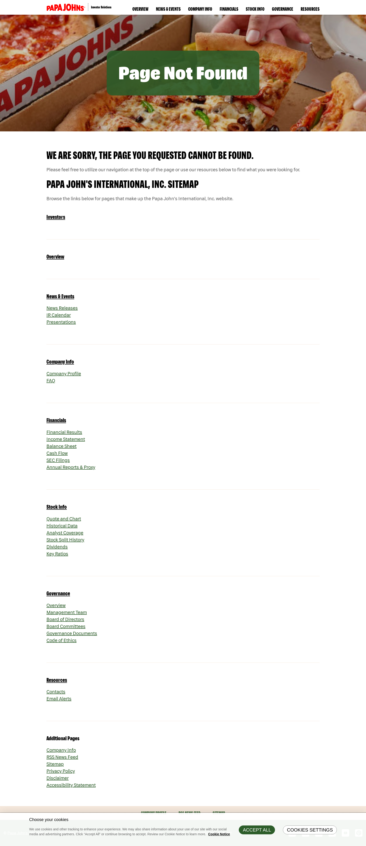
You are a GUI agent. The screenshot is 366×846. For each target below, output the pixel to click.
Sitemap (55, 764)
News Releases (62, 308)
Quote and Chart (63, 518)
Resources (310, 9)
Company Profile (63, 373)
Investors (55, 217)
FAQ (50, 380)
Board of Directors (65, 619)
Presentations (61, 322)
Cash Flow (57, 453)
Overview (140, 9)
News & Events (168, 9)
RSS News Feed (62, 757)
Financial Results (64, 432)
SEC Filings (58, 460)
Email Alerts (58, 698)
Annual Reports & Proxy (70, 467)
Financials (229, 9)
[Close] (361, 820)
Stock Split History (65, 539)
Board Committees (65, 626)
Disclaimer (57, 778)
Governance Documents (71, 633)
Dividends (57, 546)
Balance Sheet (61, 446)
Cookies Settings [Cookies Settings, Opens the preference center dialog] (310, 832)
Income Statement (65, 439)
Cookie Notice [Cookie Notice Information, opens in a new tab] (219, 836)
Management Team (66, 612)
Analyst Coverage (64, 532)
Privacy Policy (60, 771)
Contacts (55, 691)
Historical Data (61, 525)
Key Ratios (57, 553)
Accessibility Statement (71, 785)
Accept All (257, 832)
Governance (282, 9)
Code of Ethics (61, 640)
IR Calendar (58, 315)
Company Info (200, 9)
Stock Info (255, 9)
